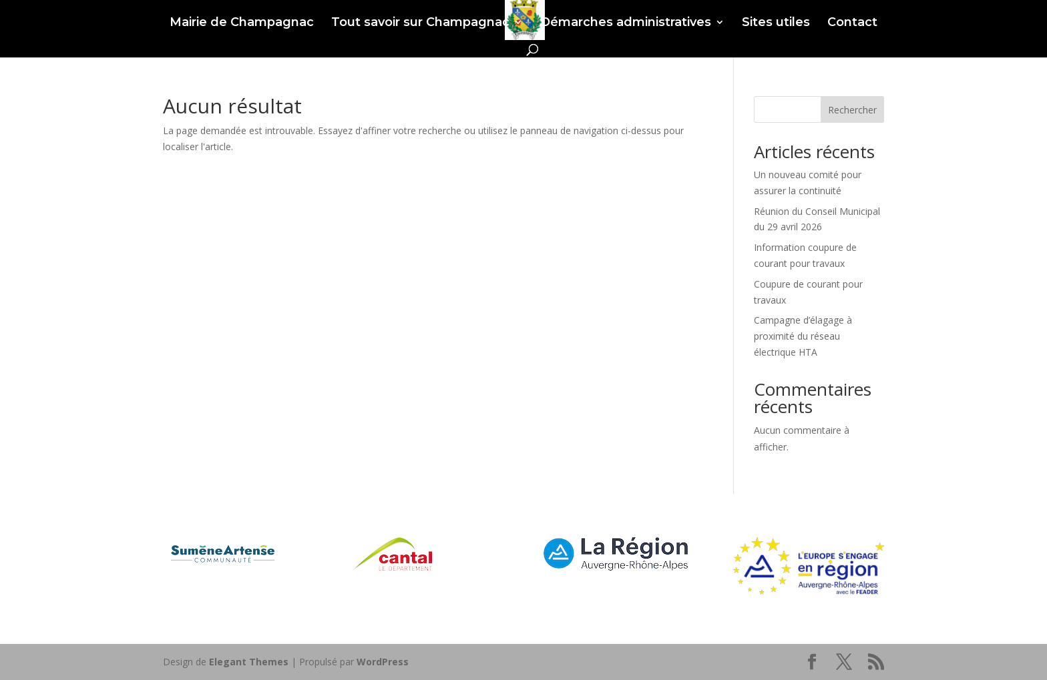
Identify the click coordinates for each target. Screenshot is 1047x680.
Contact (852, 23)
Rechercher (852, 109)
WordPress (383, 661)
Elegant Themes (248, 661)
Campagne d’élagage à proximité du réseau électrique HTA (803, 336)
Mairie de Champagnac (242, 23)
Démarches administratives (625, 23)
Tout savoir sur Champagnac (420, 23)
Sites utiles (776, 23)
